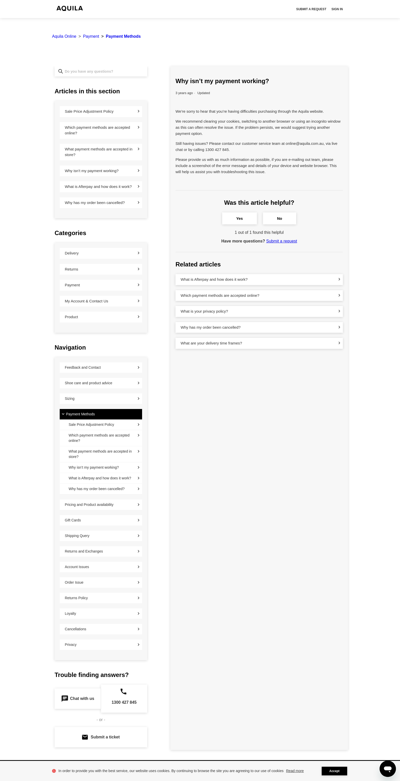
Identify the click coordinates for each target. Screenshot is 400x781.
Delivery (72, 253)
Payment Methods (123, 36)
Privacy (71, 645)
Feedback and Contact (83, 367)
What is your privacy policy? (204, 311)
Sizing (69, 398)
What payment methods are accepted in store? (98, 152)
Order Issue (74, 582)
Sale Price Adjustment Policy (89, 111)
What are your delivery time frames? (211, 343)
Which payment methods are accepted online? (97, 130)
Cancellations (75, 629)
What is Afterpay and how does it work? (98, 186)
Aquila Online (64, 36)
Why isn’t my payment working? (92, 171)
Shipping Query (77, 536)
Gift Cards (73, 520)
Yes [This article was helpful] (239, 218)
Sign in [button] (337, 9)
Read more (295, 771)
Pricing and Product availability (89, 505)
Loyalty (70, 613)
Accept (334, 771)
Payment (91, 36)
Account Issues (77, 567)
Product (71, 317)
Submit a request (311, 9)
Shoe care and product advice (88, 383)
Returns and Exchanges (84, 551)
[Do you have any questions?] (101, 71)
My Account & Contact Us (86, 301)
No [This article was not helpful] (279, 218)
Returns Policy (76, 598)
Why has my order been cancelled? (95, 202)
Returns (71, 269)
